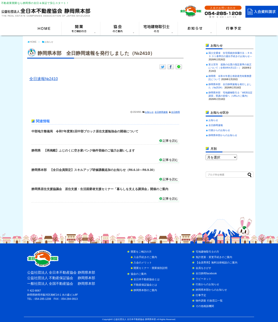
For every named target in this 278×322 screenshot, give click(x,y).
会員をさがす (203, 268)
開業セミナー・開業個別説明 (150, 268)
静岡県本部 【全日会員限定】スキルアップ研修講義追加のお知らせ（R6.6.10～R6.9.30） (93, 170)
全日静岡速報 (161, 112)
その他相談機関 (205, 306)
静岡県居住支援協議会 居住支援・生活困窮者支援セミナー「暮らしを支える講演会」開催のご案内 (99, 189)
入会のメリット (143, 262)
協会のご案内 (138, 273)
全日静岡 (175, 112)
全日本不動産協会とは (147, 279)
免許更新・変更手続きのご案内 (214, 257)
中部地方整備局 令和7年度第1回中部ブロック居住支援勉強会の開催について (84, 131)
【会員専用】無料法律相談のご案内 (216, 262)
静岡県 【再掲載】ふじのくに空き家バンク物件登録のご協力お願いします (83, 150)
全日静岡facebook (206, 273)
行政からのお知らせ (219, 130)
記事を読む (170, 140)
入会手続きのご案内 (145, 257)
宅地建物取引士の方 (207, 251)
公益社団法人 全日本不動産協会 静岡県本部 (134, 319)
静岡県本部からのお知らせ (222, 135)
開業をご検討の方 (141, 251)
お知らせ (149, 112)
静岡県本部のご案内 (145, 290)
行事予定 (201, 295)
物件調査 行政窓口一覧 (209, 300)
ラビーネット (203, 278)
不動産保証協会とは (145, 284)
